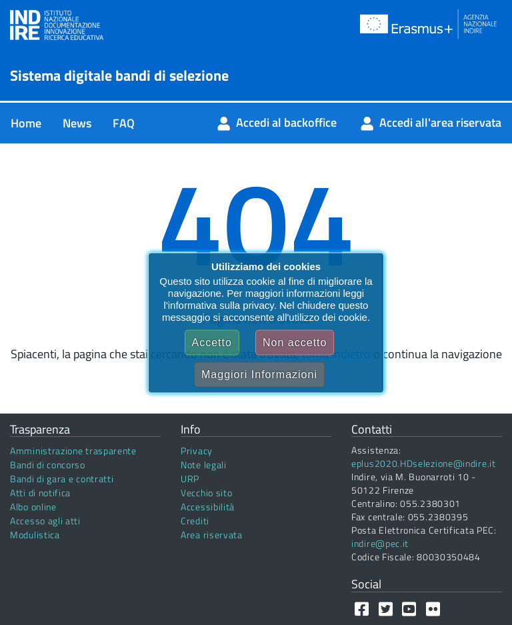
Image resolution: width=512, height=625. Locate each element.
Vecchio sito (206, 493)
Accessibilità (208, 507)
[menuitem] (26, 123)
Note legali (204, 465)
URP (190, 479)
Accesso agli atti (45, 521)
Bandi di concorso (47, 465)
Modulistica (35, 535)
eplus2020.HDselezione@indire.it (423, 463)
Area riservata (212, 535)
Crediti (195, 521)
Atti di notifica (40, 493)
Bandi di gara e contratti (62, 479)
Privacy (197, 451)
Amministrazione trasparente (73, 451)
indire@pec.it (380, 543)
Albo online (33, 507)
